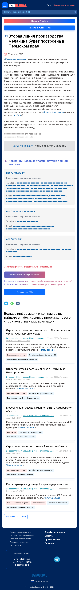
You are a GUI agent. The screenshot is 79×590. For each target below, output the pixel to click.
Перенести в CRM (25, 292)
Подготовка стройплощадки (38, 416)
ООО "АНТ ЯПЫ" (14, 239)
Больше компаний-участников (25, 274)
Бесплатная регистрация (64, 5)
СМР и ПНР (16, 418)
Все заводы (11, 432)
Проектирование (33, 338)
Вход (49, 5)
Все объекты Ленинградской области (22, 359)
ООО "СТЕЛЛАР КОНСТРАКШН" (21, 211)
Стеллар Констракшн (53, 112)
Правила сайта (52, 539)
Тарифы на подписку (56, 532)
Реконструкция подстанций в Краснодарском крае (37, 484)
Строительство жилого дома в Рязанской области (36, 446)
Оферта (49, 535)
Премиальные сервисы (19, 542)
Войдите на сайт (23, 145)
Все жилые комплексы (16, 355)
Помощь (49, 543)
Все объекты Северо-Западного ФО (42, 355)
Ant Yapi (17, 115)
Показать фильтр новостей (39, 28)
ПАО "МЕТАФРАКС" (15, 173)
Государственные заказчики (22, 535)
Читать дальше (47, 350)
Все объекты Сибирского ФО (30, 432)
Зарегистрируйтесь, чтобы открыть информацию (28, 267)
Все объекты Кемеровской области (21, 437)
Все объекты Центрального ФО (41, 470)
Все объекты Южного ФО (58, 503)
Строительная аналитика (20, 539)
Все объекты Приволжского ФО (41, 394)
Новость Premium (39, 21)
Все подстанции (38, 503)
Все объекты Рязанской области (20, 475)
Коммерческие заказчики (20, 532)
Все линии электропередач (18, 503)
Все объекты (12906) (16, 516)
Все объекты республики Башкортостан (23, 398)
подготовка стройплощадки (18, 341)
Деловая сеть (15, 545)
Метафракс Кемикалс (15, 59)
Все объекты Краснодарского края (20, 507)
